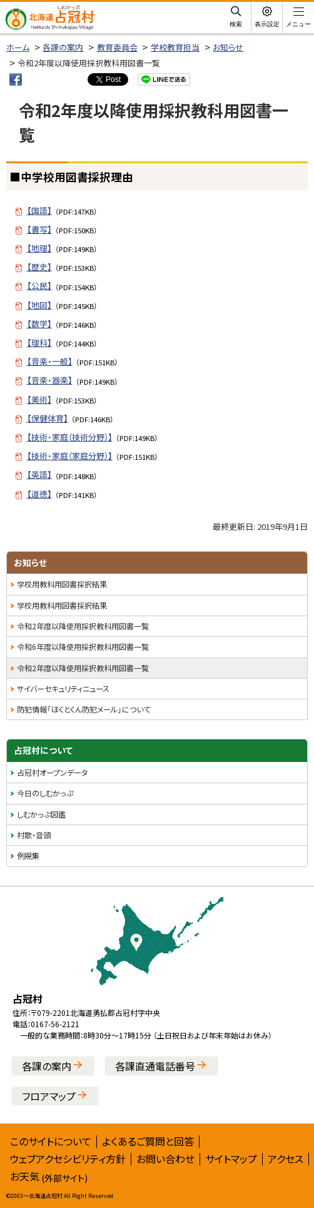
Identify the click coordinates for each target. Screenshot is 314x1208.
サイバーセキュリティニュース (63, 688)
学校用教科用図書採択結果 (62, 584)
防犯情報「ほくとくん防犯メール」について (83, 709)
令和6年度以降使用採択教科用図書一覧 (83, 646)
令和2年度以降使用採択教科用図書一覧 (83, 626)
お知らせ (228, 47)
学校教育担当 (175, 47)
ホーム (17, 47)
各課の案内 (63, 47)
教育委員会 (117, 47)
